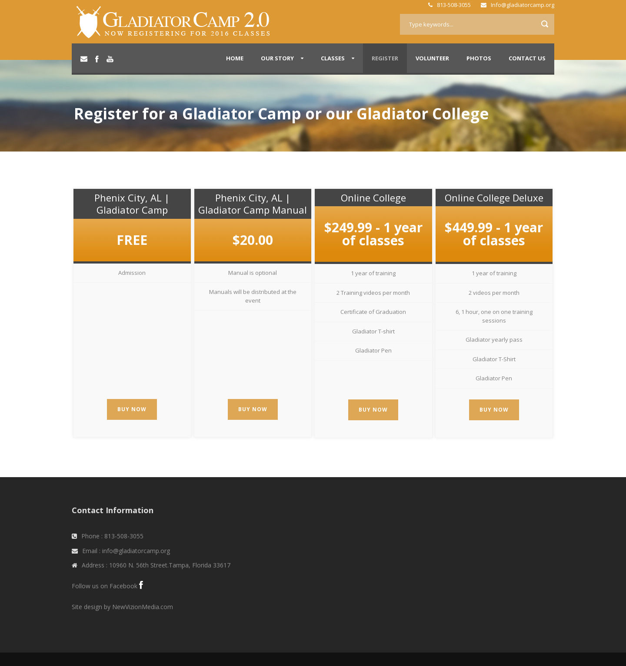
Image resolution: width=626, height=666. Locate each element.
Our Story (277, 58)
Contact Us (527, 58)
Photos (478, 58)
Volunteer (432, 58)
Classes (333, 58)
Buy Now (132, 409)
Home (234, 58)
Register (385, 58)
